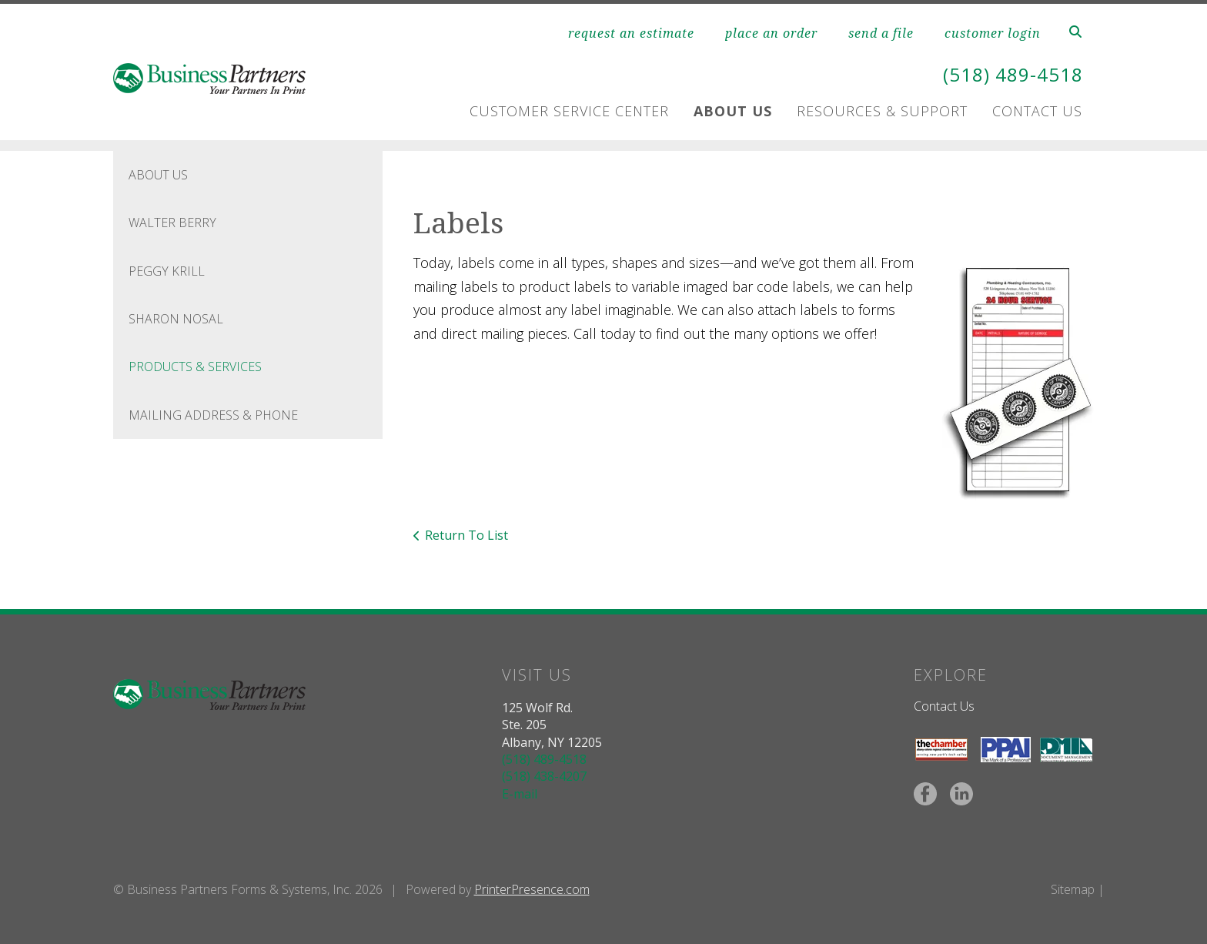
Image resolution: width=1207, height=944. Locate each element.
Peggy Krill (167, 271)
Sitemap (1073, 889)
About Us (733, 111)
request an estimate (631, 33)
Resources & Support (882, 111)
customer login (993, 33)
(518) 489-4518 (1013, 74)
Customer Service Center (569, 111)
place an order (771, 33)
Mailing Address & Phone (213, 415)
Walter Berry (172, 222)
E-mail (519, 793)
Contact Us (1037, 111)
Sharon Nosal (176, 318)
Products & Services (195, 366)
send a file (881, 33)
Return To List (466, 535)
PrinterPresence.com (532, 889)
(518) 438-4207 (544, 776)
